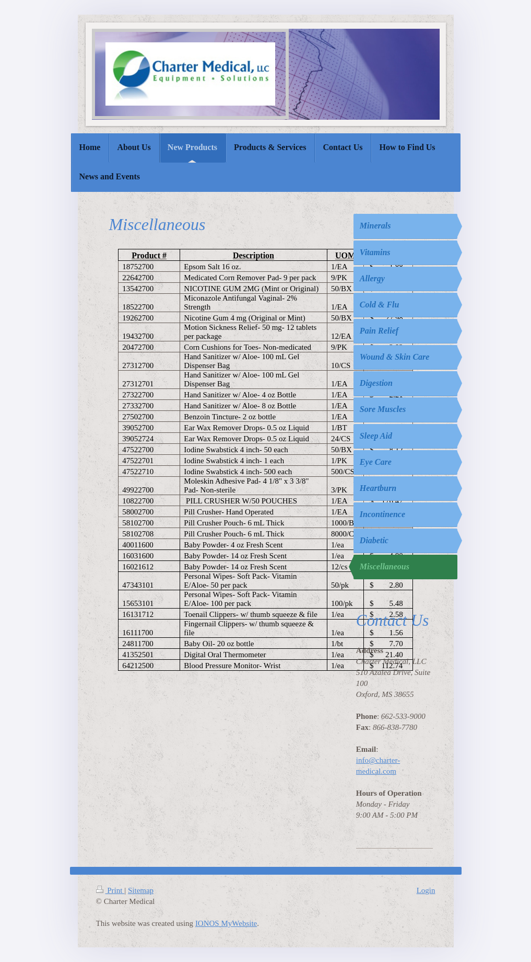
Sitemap (141, 890)
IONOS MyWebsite (226, 923)
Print (110, 890)
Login (426, 890)
